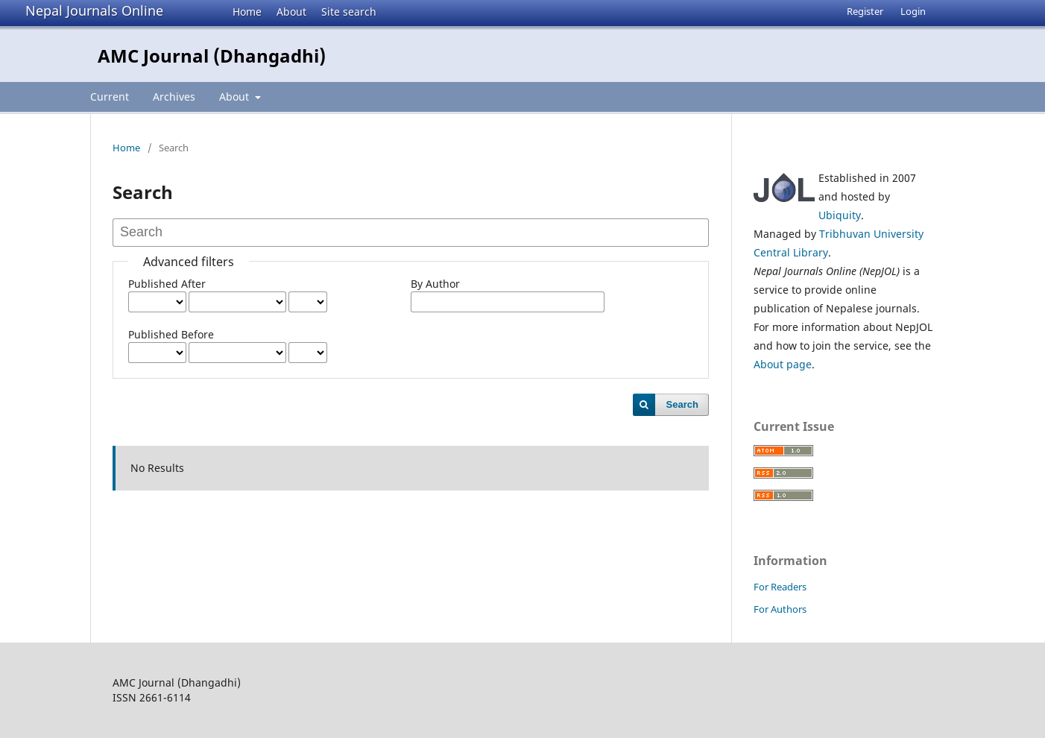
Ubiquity (839, 215)
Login (913, 11)
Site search (348, 11)
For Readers (780, 586)
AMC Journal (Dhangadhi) (212, 55)
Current (109, 96)
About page (783, 364)
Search (682, 404)
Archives (174, 96)
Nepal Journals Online (94, 10)
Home (247, 11)
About (291, 11)
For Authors (780, 609)
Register (865, 11)
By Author (435, 284)
